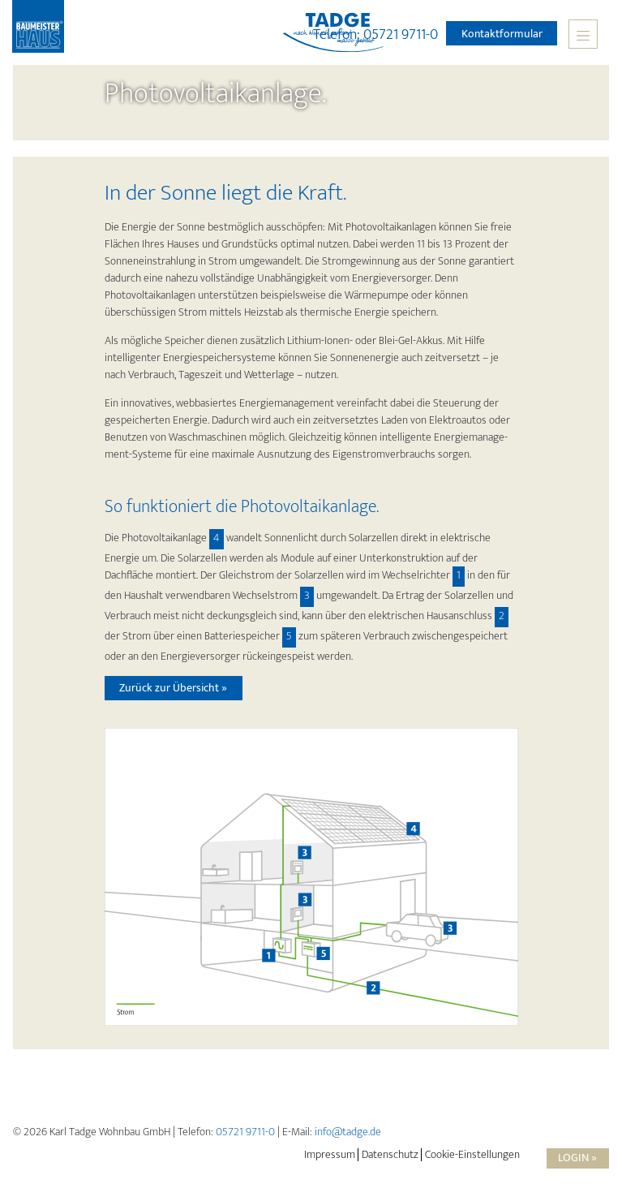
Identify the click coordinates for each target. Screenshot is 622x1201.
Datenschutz (390, 1154)
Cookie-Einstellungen (472, 1154)
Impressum (329, 1154)
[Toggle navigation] (583, 34)
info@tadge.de (348, 1131)
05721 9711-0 (245, 1131)
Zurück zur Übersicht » (173, 687)
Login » (577, 1157)
